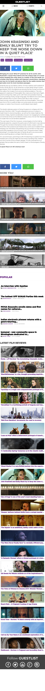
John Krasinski (18, 60)
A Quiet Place (28, 60)
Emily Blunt (9, 60)
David (23, 57)
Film (2, 60)
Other (2, 57)
